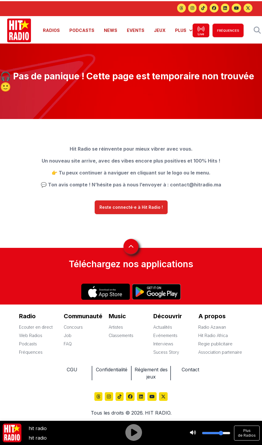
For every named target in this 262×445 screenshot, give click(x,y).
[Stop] (193, 433)
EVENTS (135, 30)
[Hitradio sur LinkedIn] (225, 9)
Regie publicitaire (215, 343)
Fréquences (31, 352)
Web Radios (30, 335)
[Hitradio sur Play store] (156, 291)
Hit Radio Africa (213, 335)
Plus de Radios (247, 433)
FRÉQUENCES (228, 30)
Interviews (163, 343)
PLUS (183, 30)
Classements (121, 335)
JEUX (160, 30)
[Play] (133, 433)
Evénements (165, 335)
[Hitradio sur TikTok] (203, 9)
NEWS (110, 30)
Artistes (116, 327)
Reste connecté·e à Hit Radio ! (131, 207)
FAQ (68, 343)
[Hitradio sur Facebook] (214, 9)
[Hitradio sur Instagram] (192, 9)
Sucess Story (166, 352)
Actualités (162, 327)
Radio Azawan (212, 327)
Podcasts (28, 343)
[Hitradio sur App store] (105, 292)
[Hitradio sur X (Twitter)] (248, 9)
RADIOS (51, 30)
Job (67, 335)
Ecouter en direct (36, 327)
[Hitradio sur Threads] (181, 9)
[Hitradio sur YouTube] (236, 9)
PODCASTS (81, 30)
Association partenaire (220, 352)
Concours (73, 327)
